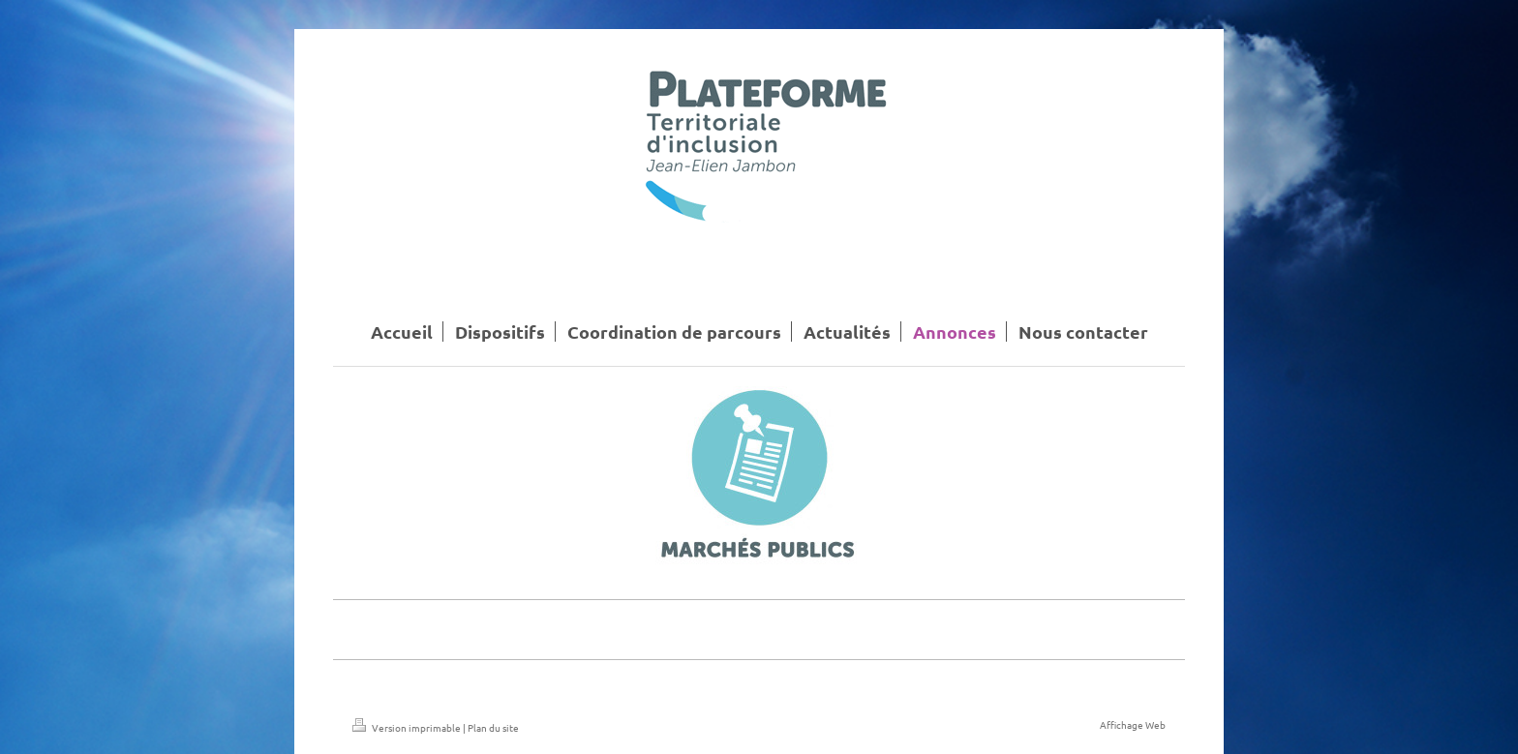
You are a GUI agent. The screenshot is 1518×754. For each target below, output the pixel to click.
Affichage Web (1133, 724)
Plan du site (493, 727)
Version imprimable (407, 727)
